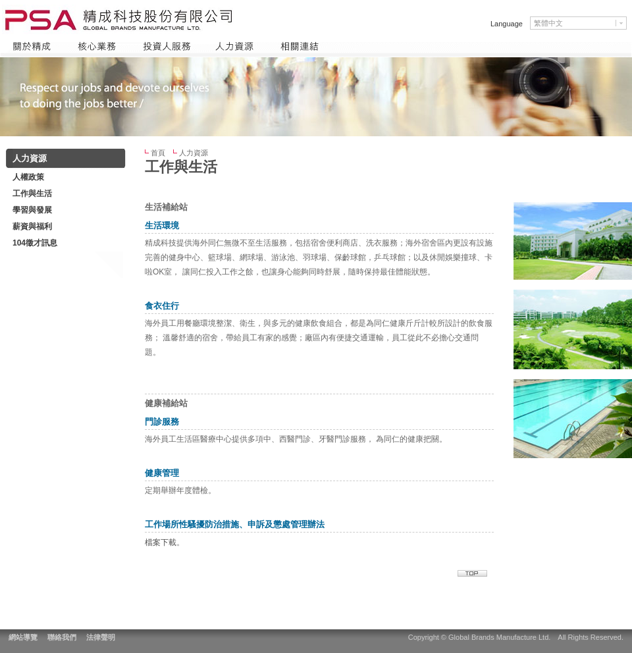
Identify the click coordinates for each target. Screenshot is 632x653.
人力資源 (193, 153)
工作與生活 (32, 193)
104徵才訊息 (35, 243)
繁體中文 (548, 23)
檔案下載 (160, 542)
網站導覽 (23, 637)
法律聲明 (100, 637)
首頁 (158, 153)
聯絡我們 (61, 637)
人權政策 (28, 177)
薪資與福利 (32, 226)
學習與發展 (32, 210)
